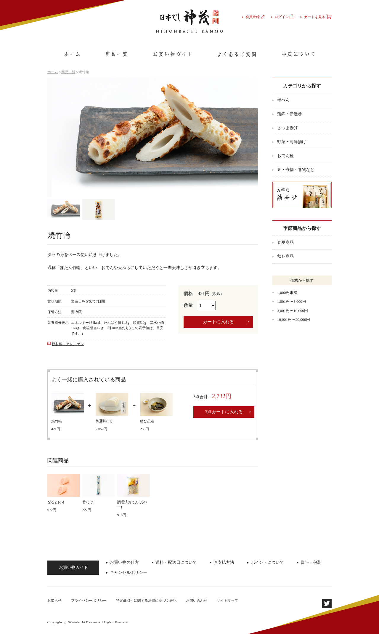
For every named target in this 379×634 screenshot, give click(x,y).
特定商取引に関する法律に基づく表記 (146, 600)
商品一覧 (68, 72)
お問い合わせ (196, 600)
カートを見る (318, 17)
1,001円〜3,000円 (291, 301)
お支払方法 (223, 562)
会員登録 (255, 17)
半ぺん (283, 100)
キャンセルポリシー (128, 572)
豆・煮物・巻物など (295, 169)
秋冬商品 (285, 256)
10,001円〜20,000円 (293, 319)
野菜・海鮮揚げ (291, 142)
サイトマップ (227, 600)
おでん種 (285, 155)
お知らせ (54, 600)
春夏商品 (285, 242)
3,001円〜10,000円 (292, 311)
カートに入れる (218, 321)
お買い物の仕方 (124, 562)
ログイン (284, 17)
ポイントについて (267, 562)
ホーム (52, 72)
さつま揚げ (287, 128)
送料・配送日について (176, 562)
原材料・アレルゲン (68, 344)
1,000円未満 (287, 292)
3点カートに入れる (224, 411)
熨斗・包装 (311, 562)
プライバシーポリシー (89, 600)
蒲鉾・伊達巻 (289, 114)
